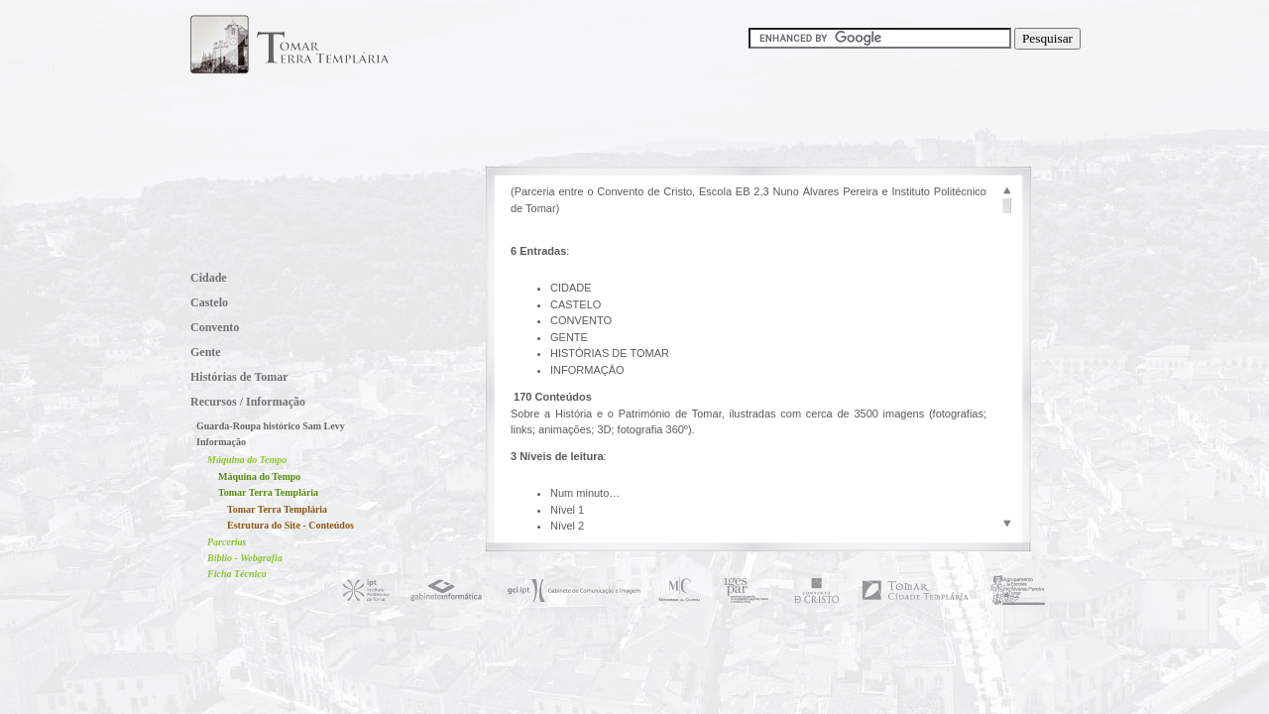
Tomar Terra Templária (268, 492)
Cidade (208, 278)
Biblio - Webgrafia (245, 557)
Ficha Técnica (237, 573)
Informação (221, 441)
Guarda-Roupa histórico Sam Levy (270, 425)
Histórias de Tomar (239, 377)
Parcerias (226, 541)
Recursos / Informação (247, 402)
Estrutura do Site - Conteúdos (290, 525)
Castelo (209, 302)
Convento (214, 327)
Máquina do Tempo (247, 459)
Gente (205, 352)
